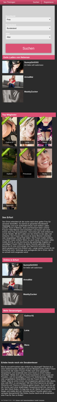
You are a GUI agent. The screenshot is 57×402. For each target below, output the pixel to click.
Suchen (36, 2)
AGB (21, 400)
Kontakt (36, 400)
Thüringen (6, 226)
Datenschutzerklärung (29, 400)
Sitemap (18, 400)
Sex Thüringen (9, 2)
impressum (41, 400)
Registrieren (49, 2)
